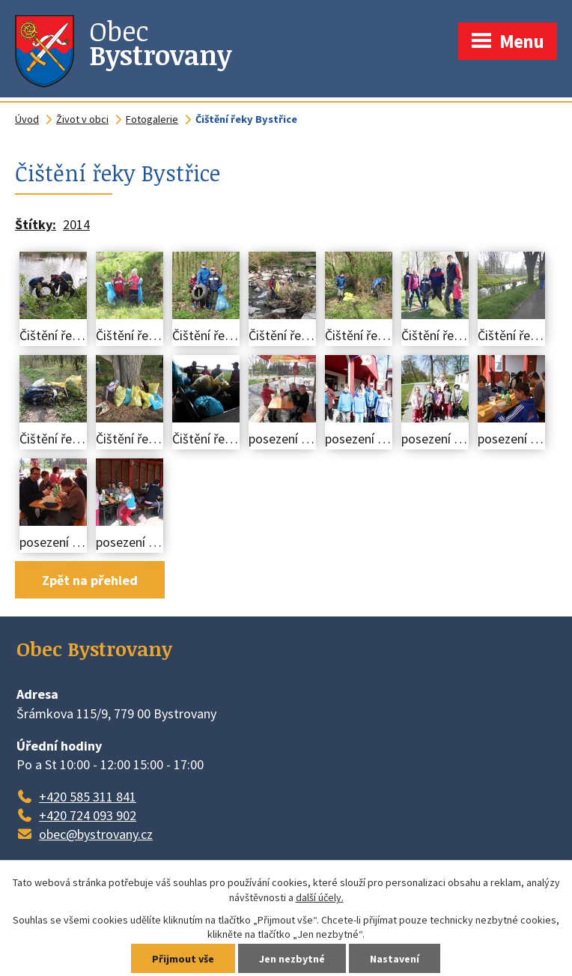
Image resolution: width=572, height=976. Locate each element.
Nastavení (394, 959)
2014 (76, 224)
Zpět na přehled (90, 580)
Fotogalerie (152, 119)
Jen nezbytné (292, 959)
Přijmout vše (183, 959)
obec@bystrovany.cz (96, 834)
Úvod (27, 119)
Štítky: (35, 224)
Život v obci (82, 119)
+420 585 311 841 (87, 796)
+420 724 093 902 (87, 815)
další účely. (320, 897)
